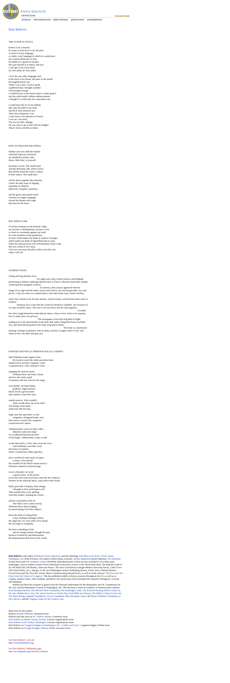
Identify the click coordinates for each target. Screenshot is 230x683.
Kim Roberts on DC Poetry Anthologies (27, 622)
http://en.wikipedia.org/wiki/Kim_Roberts (28, 651)
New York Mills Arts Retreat (77, 593)
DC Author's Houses (42, 616)
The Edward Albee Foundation (45, 590)
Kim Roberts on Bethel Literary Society (27, 619)
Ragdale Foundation (35, 596)
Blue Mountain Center (75, 596)
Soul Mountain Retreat (19, 590)
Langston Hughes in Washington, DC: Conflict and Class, (52, 625)
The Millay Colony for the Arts (106, 593)
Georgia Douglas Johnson (36, 628)
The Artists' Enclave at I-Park (49, 593)
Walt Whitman (26, 613)
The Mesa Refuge (17, 596)
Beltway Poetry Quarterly (48, 556)
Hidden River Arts (25, 593)
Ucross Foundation (55, 596)
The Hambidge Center (71, 590)
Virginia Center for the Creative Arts (46, 599)
